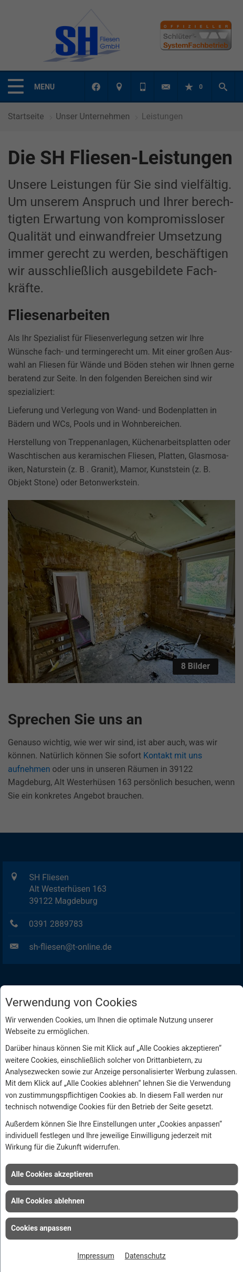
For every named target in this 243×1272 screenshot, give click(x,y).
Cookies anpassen (41, 1228)
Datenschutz (145, 1256)
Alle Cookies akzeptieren (52, 1174)
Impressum (95, 1256)
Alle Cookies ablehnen (47, 1201)
